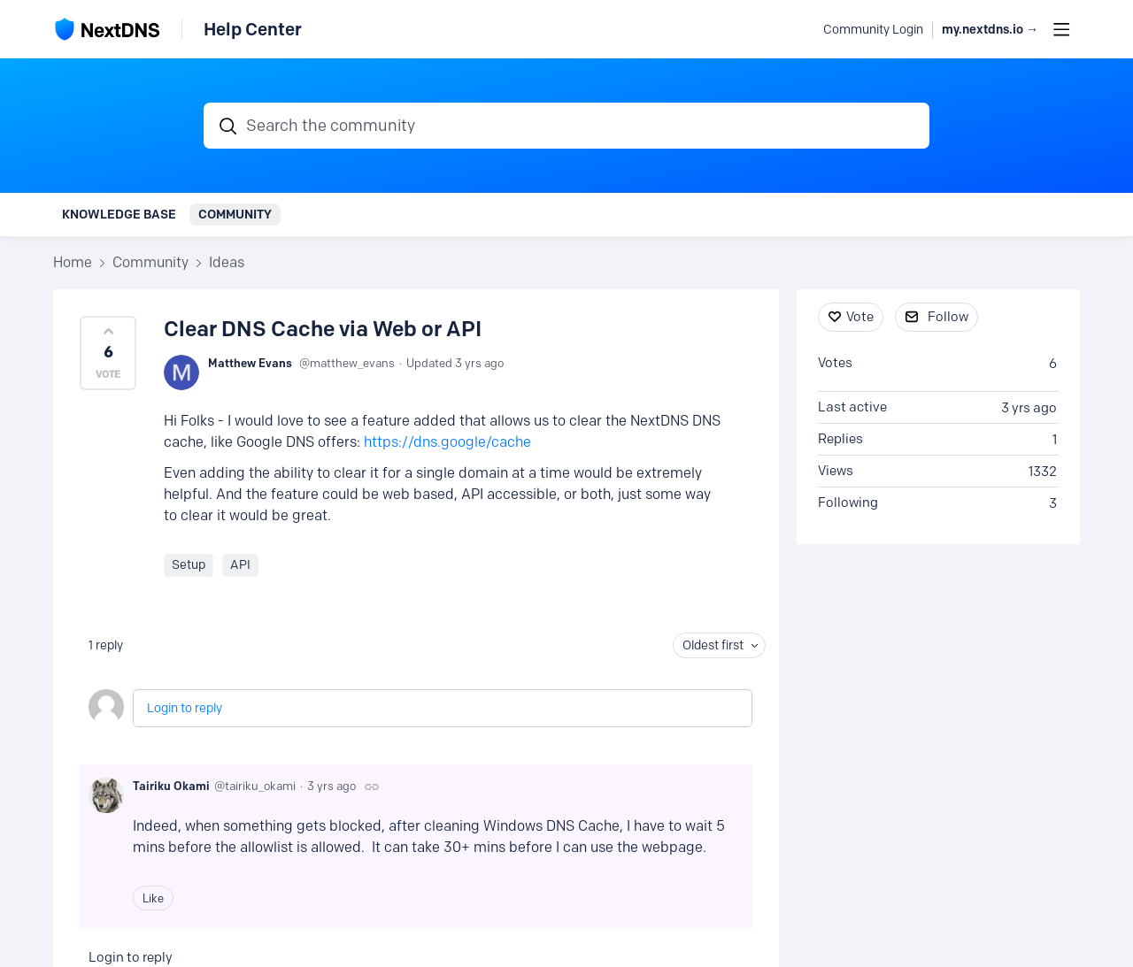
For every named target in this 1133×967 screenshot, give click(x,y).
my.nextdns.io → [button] (990, 29)
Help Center (253, 29)
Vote (860, 317)
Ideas (226, 262)
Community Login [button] (873, 29)
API (240, 564)
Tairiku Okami (171, 786)
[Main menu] (1061, 29)
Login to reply (184, 708)
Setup (188, 564)
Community (235, 214)
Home (72, 262)
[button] (108, 353)
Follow (948, 317)
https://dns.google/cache (447, 442)
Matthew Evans (250, 363)
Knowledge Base (119, 214)
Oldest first (713, 645)
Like (153, 898)
